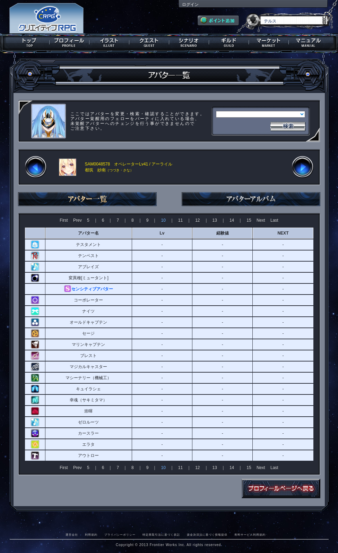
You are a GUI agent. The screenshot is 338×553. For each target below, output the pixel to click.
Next (261, 220)
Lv (162, 233)
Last (274, 220)
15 (248, 220)
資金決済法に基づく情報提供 (207, 534)
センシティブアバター (92, 289)
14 (231, 220)
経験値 (222, 233)
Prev (77, 220)
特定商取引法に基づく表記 (161, 534)
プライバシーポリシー (120, 534)
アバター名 (88, 233)
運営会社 (72, 534)
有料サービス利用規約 (250, 534)
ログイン (190, 4)
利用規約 (91, 534)
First (64, 220)
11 (180, 220)
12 (197, 220)
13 (215, 220)
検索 (287, 125)
